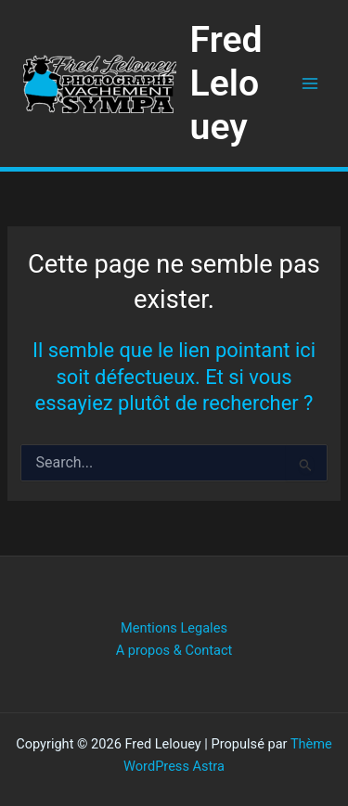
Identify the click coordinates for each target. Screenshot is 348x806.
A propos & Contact (174, 650)
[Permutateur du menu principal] (309, 83)
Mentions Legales (174, 628)
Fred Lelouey (226, 83)
